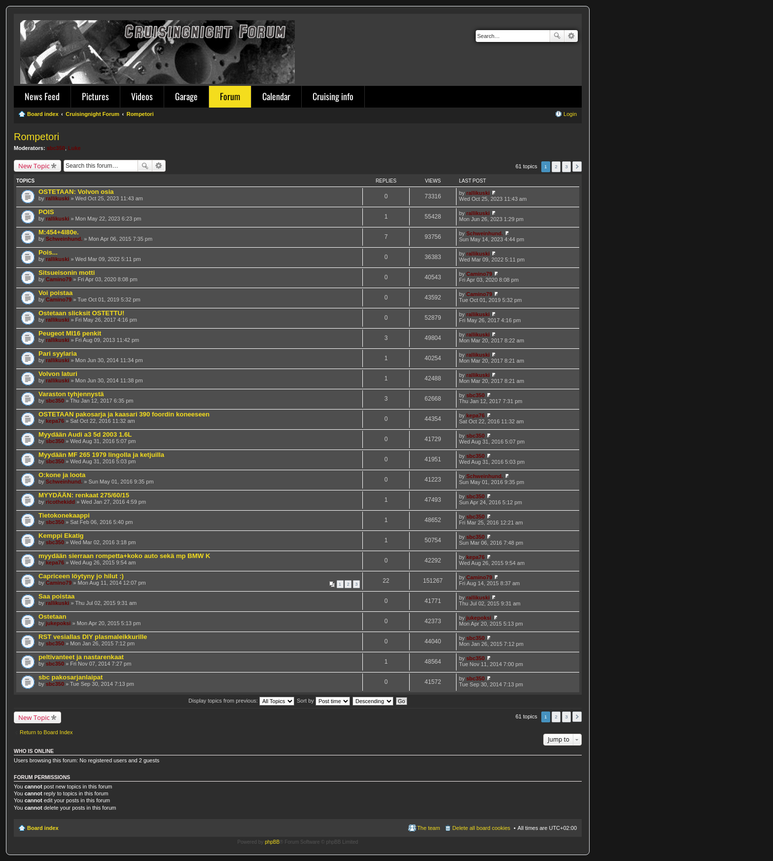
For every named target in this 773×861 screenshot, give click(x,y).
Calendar (276, 96)
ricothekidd (60, 502)
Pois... (48, 252)
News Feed (42, 96)
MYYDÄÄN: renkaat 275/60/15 (83, 495)
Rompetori (36, 136)
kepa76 (55, 421)
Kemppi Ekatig (61, 535)
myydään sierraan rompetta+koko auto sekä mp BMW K (124, 556)
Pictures (95, 96)
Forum (230, 96)
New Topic (34, 165)
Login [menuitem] (570, 114)
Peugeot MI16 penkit (70, 333)
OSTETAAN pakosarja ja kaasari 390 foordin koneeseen (124, 414)
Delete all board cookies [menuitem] (481, 828)
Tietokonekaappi (64, 515)
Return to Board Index (46, 732)
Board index (43, 828)
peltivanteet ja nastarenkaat (81, 657)
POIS (46, 212)
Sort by (323, 701)
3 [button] (566, 166)
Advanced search (571, 36)
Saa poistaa (56, 596)
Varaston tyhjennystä (71, 394)
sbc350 (56, 148)
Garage (186, 96)
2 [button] (556, 166)
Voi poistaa (55, 293)
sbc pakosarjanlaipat (70, 677)
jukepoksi (58, 623)
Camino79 (59, 279)
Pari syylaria (57, 353)
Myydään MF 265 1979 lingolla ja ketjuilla (101, 454)
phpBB (272, 842)
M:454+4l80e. (58, 232)
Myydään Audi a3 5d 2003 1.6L (85, 434)
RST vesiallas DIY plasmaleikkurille (92, 636)
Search (557, 36)
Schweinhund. (64, 239)
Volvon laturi (57, 373)
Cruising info (333, 96)
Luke (74, 148)
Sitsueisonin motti (66, 272)
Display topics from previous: (241, 701)
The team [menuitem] (428, 828)
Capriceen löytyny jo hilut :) (81, 576)
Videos (142, 96)
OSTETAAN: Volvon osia (76, 191)
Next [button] (577, 166)
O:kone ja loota (61, 475)
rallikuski (58, 198)
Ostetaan (52, 616)
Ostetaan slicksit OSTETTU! (81, 313)
